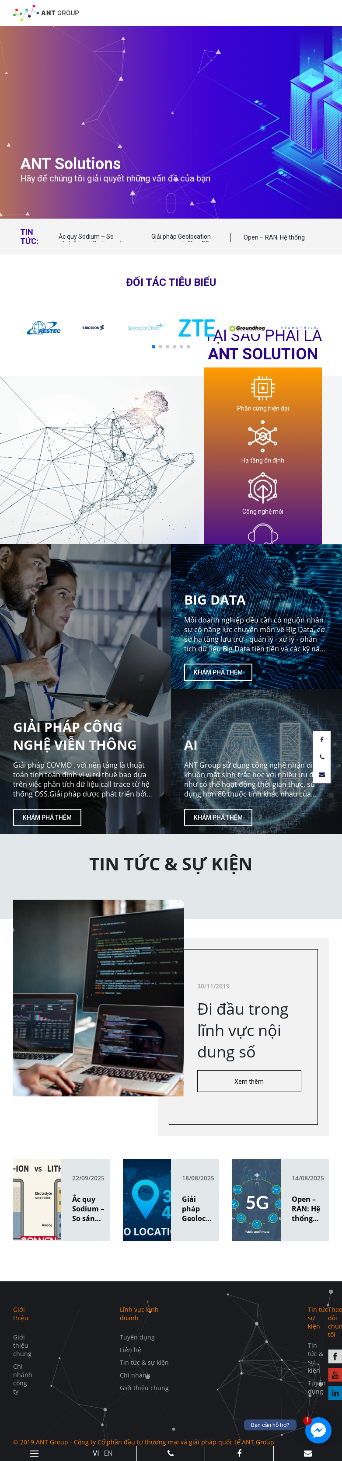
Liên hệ (130, 1350)
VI (96, 1453)
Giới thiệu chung (22, 1345)
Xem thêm (249, 1081)
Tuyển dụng (137, 1337)
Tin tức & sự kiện (144, 1362)
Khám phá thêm (47, 817)
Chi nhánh (135, 1375)
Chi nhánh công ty (22, 1378)
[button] (153, 346)
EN (108, 1453)
